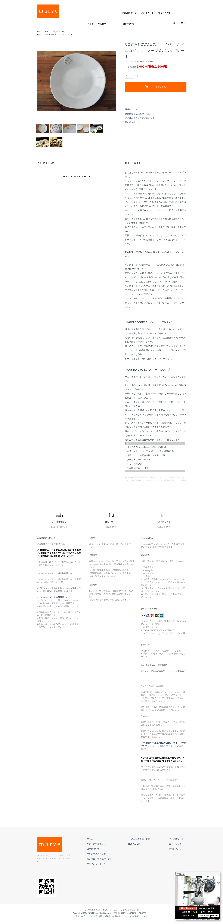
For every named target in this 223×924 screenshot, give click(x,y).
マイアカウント (165, 13)
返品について (131, 109)
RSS (141, 848)
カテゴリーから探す (96, 24)
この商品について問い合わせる (139, 118)
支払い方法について (110, 859)
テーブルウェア (52, 35)
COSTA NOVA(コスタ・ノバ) (58, 32)
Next (111, 81)
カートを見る (178, 848)
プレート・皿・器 (70, 35)
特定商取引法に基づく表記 (137, 114)
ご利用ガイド (147, 13)
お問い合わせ (178, 854)
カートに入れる (155, 86)
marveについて (130, 13)
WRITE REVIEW (74, 181)
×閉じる (180, 873)
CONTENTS (128, 24)
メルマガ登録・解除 (148, 843)
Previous (41, 81)
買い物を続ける (132, 122)
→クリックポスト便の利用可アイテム (54, 602)
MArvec (95, 915)
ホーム (39, 32)
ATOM (148, 848)
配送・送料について (110, 848)
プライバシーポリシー (111, 869)
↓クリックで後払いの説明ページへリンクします (163, 675)
